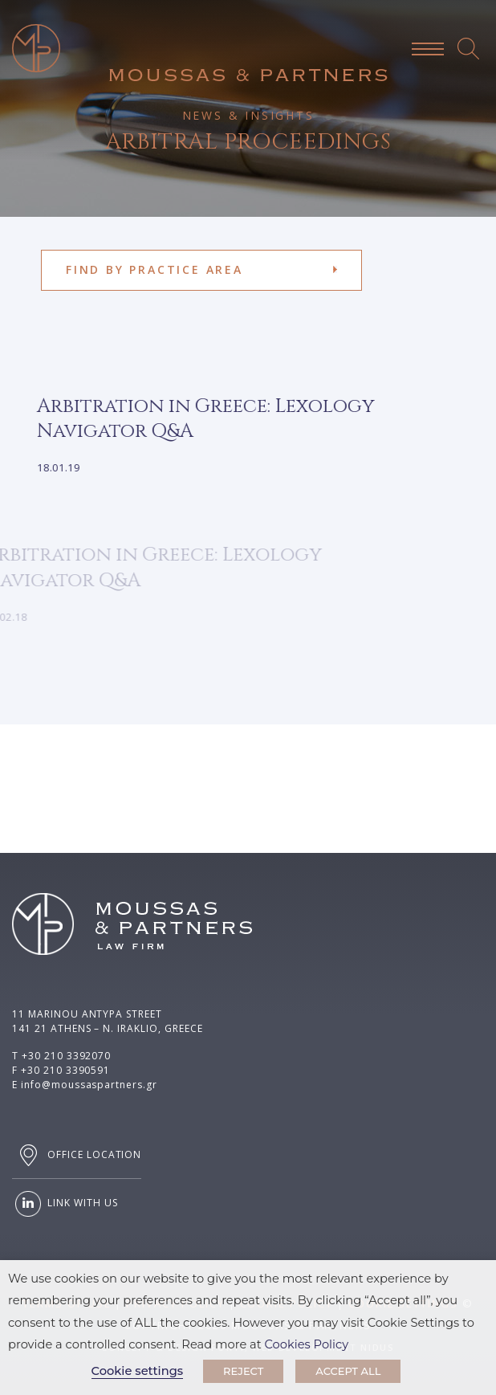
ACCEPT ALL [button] (347, 1370)
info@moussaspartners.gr (89, 1084)
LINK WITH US (64, 1204)
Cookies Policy (307, 1344)
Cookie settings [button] (137, 1371)
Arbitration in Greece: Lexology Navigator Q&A (193, 419)
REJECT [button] (243, 1370)
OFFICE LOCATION (76, 1155)
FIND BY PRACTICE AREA (154, 269)
